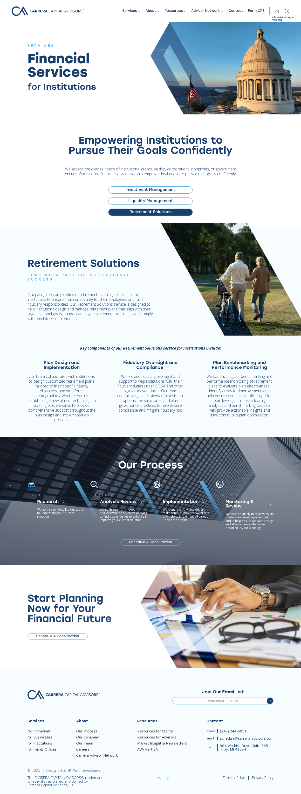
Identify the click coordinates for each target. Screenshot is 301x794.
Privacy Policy (263, 778)
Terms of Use (234, 778)
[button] (131, 11)
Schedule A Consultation (150, 542)
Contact (235, 11)
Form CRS (256, 11)
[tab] (150, 190)
